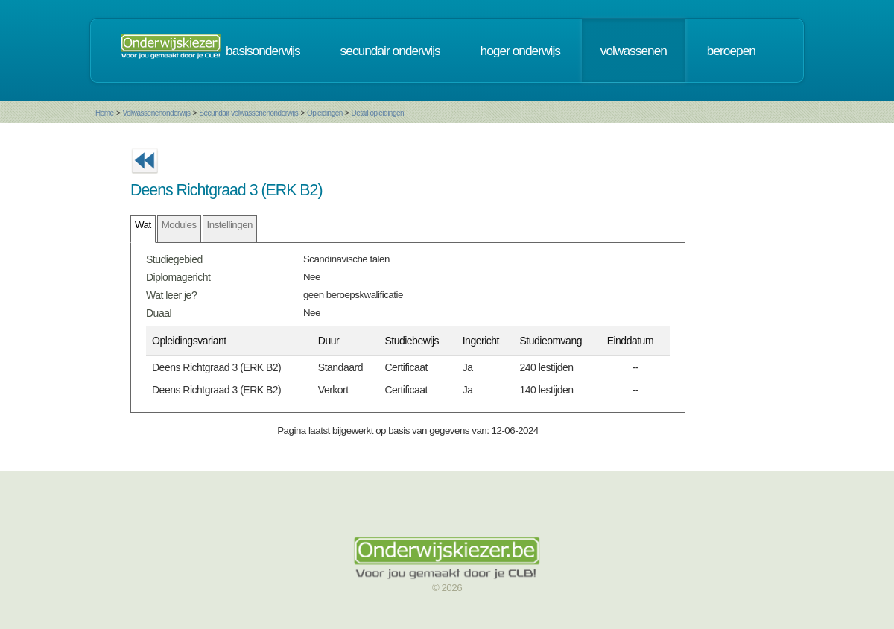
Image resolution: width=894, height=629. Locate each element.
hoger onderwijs (520, 50)
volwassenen (633, 50)
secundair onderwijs (390, 50)
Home (104, 113)
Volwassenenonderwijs (156, 113)
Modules (179, 224)
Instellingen (230, 224)
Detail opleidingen (378, 113)
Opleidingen (325, 113)
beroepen (731, 50)
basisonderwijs (263, 50)
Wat (143, 224)
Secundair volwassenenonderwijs (248, 113)
